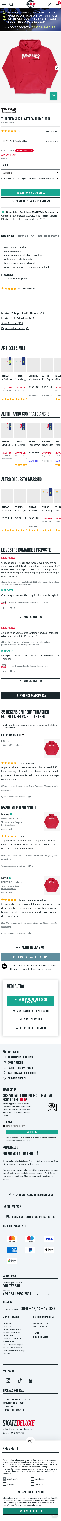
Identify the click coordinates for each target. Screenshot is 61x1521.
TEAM (36, 1333)
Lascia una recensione (30, 957)
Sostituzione (12, 1062)
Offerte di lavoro (40, 1326)
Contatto (6, 1353)
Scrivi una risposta (30, 617)
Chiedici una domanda (30, 695)
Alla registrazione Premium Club (30, 1194)
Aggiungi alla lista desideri (30, 201)
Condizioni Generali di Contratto (16, 1400)
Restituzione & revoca (12, 1329)
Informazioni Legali (13, 1390)
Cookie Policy (8, 1407)
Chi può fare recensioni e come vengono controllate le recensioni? (29, 726)
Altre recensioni (30, 948)
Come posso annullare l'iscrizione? (18, 1140)
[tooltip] (57, 141)
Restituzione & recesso (18, 1057)
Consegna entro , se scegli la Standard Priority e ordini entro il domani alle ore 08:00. (30, 215)
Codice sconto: (31, 27)
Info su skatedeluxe (41, 1323)
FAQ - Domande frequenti (19, 1073)
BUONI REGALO (40, 1337)
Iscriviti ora (32, 1132)
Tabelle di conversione (18, 1068)
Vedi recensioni (52, 131)
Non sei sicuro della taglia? (29, 178)
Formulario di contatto (41, 1295)
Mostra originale (8, 825)
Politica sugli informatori (13, 1410)
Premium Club (37, 965)
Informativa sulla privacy (13, 1403)
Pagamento (7, 1326)
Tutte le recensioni (10, 1341)
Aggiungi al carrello (30, 193)
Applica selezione (30, 1492)
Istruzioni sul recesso (11, 1332)
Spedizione (11, 1052)
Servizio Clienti (14, 1078)
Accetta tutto (30, 1511)
